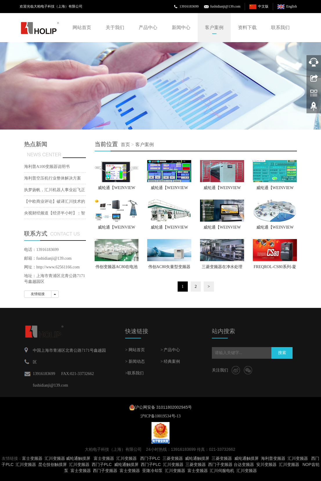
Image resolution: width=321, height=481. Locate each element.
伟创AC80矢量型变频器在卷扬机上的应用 (169, 269)
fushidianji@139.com (225, 6)
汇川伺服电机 (222, 470)
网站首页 (82, 27)
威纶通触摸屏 (78, 458)
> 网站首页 (135, 350)
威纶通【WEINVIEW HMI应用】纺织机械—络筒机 (275, 190)
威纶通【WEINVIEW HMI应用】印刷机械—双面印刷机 (169, 229)
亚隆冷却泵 (152, 470)
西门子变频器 (220, 464)
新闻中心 (181, 27)
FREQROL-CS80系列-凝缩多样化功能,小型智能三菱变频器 (275, 269)
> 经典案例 (170, 361)
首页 (125, 144)
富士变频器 (32, 458)
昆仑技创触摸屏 (52, 464)
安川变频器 (266, 464)
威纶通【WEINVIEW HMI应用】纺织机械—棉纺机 (222, 190)
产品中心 (148, 27)
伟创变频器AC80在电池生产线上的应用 (116, 269)
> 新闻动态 (135, 361)
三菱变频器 (173, 458)
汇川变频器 (55, 458)
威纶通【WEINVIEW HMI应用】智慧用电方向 (275, 229)
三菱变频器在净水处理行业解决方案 (222, 269)
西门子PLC (150, 458)
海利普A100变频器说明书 (47, 166)
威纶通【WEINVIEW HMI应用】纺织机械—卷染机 (169, 190)
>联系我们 (134, 373)
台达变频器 (244, 464)
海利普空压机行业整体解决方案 (52, 178)
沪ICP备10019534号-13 (160, 416)
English (291, 6)
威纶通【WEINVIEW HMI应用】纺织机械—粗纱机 (116, 190)
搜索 (282, 353)
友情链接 (37, 294)
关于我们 (115, 27)
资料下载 (247, 27)
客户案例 (214, 27)
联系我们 (280, 27)
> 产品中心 (170, 350)
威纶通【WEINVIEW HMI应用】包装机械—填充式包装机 (222, 229)
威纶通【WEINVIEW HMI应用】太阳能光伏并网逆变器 (116, 229)
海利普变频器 (273, 458)
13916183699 (189, 6)
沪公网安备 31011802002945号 (163, 407)
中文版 (263, 6)
